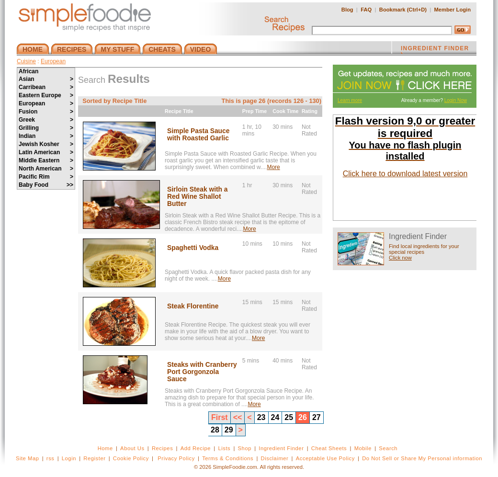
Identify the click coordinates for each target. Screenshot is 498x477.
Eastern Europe (46, 95)
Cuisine (26, 61)
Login (69, 458)
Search (388, 448)
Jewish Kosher (46, 144)
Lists (224, 448)
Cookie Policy (131, 458)
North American (46, 168)
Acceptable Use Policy (325, 458)
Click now (400, 258)
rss (50, 458)
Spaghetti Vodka (192, 247)
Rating (309, 111)
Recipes (162, 448)
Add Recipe (196, 448)
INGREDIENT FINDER (435, 49)
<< (237, 417)
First (219, 417)
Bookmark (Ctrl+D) (403, 9)
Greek (46, 119)
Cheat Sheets (329, 448)
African (28, 71)
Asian (46, 79)
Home (105, 448)
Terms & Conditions (227, 458)
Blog (347, 9)
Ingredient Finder (281, 448)
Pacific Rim (46, 176)
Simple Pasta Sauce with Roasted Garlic (198, 134)
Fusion (46, 111)
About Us (132, 448)
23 (261, 417)
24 (275, 417)
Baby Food (46, 185)
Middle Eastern (46, 160)
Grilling (46, 128)
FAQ (366, 9)
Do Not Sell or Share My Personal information (422, 458)
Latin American (46, 152)
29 (229, 430)
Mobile (363, 448)
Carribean (46, 87)
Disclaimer (275, 458)
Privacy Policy (176, 458)
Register (94, 458)
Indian (46, 136)
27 (316, 417)
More (273, 167)
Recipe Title (179, 111)
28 (215, 430)
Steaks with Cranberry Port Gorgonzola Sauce (202, 372)
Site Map (27, 458)
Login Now (455, 100)
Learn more (350, 100)
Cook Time (285, 111)
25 (288, 417)
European (53, 61)
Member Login (452, 9)
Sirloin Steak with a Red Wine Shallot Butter (197, 196)
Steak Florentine (192, 306)
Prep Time (254, 111)
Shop (244, 448)
